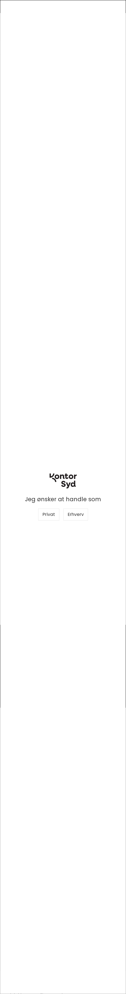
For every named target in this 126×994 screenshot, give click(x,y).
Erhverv (76, 514)
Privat (49, 514)
